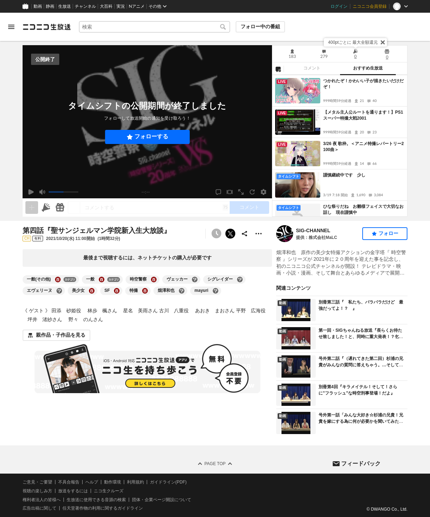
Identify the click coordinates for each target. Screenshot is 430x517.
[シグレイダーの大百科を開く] (240, 279)
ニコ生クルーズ (108, 490)
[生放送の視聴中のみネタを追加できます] (31, 207)
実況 (120, 6)
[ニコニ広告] (46, 207)
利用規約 (135, 482)
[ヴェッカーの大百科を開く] (195, 279)
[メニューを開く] (11, 27)
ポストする (230, 234)
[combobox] (154, 26)
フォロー (388, 233)
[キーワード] (154, 26)
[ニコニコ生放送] (47, 27)
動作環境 (112, 482)
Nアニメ (137, 6)
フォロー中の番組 (260, 26)
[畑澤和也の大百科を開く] (181, 291)
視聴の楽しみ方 (37, 490)
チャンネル (85, 6)
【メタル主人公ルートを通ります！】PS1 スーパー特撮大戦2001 (363, 115)
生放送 (64, 6)
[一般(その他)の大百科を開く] (58, 279)
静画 (50, 6)
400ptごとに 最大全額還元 (353, 42)
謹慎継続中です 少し (344, 175)
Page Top (214, 463)
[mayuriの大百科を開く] (215, 291)
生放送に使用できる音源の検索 (96, 499)
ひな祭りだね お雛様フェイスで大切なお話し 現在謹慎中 (363, 209)
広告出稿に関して (39, 508)
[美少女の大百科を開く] (92, 291)
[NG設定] (278, 69)
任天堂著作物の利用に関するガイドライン (102, 508)
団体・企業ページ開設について (161, 499)
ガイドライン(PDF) (168, 482)
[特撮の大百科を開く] (145, 291)
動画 (38, 6)
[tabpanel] (339, 145)
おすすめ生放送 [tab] (368, 68)
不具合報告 (68, 482)
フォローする (151, 136)
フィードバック (361, 463)
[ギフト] (60, 207)
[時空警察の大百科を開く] (154, 279)
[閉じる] (382, 42)
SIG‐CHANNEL (313, 230)
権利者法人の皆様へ (42, 499)
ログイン (339, 6)
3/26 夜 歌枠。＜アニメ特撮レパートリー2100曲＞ (363, 146)
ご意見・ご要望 (37, 482)
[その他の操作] (259, 234)
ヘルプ (91, 482)
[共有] (244, 234)
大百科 (106, 6)
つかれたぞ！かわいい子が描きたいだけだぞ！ (363, 83)
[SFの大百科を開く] (117, 291)
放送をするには (73, 490)
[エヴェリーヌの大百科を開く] (59, 291)
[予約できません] (216, 234)
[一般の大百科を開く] (101, 279)
